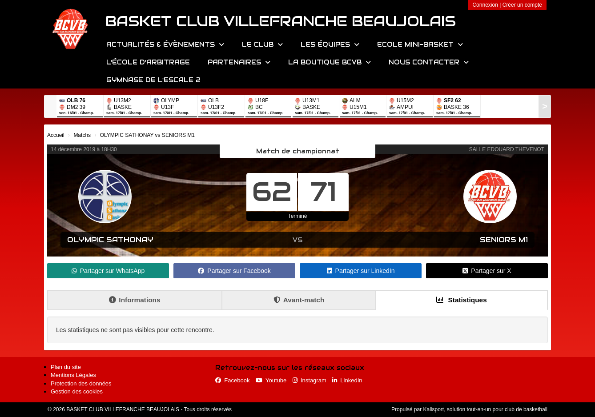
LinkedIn (347, 380)
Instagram (309, 380)
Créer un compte (522, 5)
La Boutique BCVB (329, 62)
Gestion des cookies (77, 391)
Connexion (485, 5)
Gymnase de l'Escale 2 (153, 80)
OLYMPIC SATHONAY (110, 240)
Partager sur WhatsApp (108, 270)
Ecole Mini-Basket (420, 44)
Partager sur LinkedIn (361, 270)
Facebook (232, 380)
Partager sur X (486, 270)
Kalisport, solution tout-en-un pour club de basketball (485, 409)
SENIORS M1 (504, 240)
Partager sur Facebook (234, 270)
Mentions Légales (73, 375)
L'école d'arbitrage (148, 62)
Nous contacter (429, 62)
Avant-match (299, 300)
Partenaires (239, 62)
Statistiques (461, 300)
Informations (134, 300)
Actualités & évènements (165, 44)
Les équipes (330, 44)
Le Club (262, 44)
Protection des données (81, 383)
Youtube (271, 380)
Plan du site (66, 367)
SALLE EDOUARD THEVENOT (506, 149)
